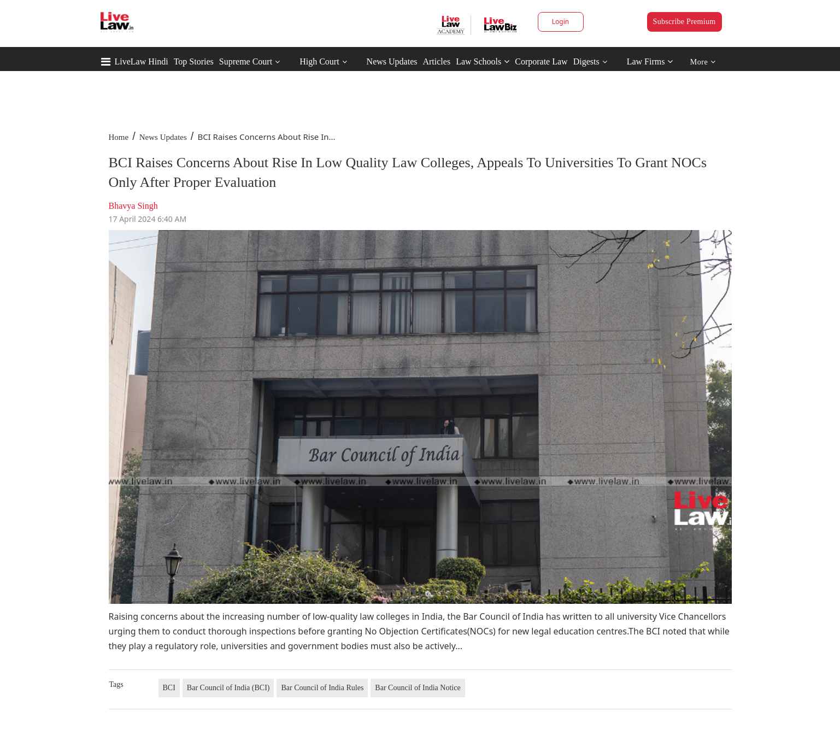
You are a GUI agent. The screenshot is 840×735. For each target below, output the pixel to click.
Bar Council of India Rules (322, 688)
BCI (169, 688)
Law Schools (482, 61)
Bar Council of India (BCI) (228, 688)
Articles (436, 61)
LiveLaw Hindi (141, 61)
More (703, 62)
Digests (586, 61)
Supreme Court (245, 61)
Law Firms (650, 61)
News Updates (392, 61)
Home (119, 137)
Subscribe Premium (684, 21)
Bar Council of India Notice (417, 688)
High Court (319, 61)
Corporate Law (541, 61)
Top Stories (194, 61)
